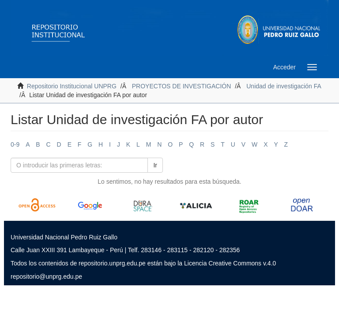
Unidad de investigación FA (283, 86)
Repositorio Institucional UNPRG (72, 86)
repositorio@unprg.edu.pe (46, 276)
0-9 (15, 144)
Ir (155, 165)
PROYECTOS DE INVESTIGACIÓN (181, 86)
